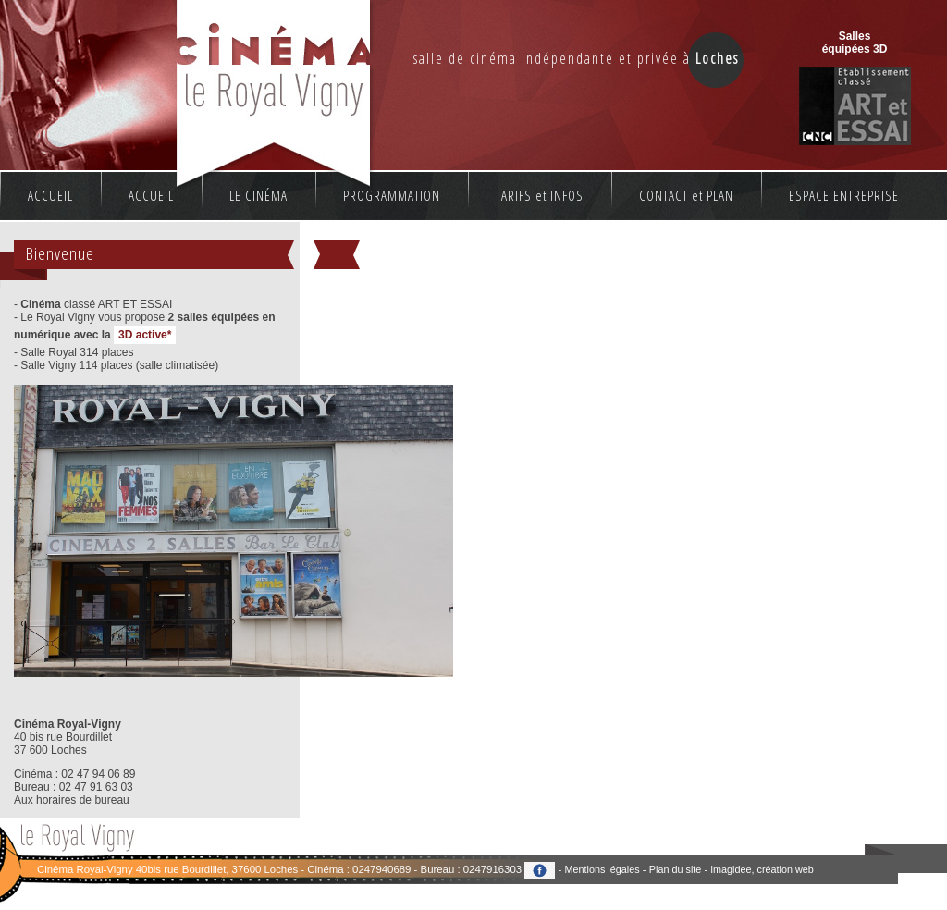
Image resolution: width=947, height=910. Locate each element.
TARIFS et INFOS (540, 195)
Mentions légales (601, 869)
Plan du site (675, 869)
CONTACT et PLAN (686, 195)
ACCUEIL (50, 195)
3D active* (144, 334)
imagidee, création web (762, 869)
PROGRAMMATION (391, 195)
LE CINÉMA (258, 195)
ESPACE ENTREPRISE (844, 195)
